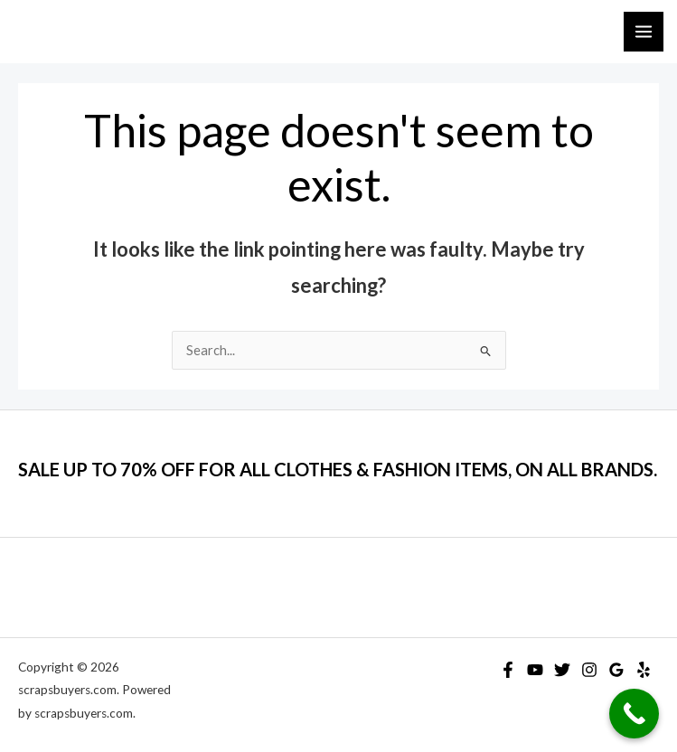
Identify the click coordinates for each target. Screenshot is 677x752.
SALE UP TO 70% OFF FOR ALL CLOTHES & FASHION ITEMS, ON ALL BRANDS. (337, 469)
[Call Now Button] (634, 713)
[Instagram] (589, 670)
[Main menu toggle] (643, 32)
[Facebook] (508, 670)
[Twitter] (562, 670)
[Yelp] (643, 670)
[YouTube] (535, 670)
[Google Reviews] (616, 670)
